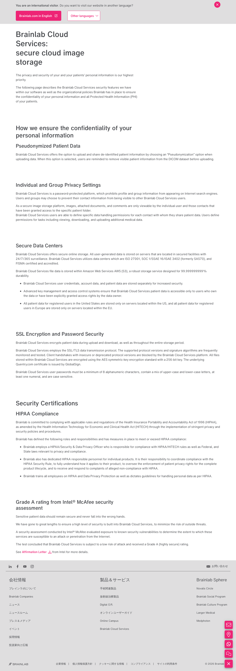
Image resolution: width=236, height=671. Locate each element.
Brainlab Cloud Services (114, 629)
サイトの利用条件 (167, 663)
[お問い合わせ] (217, 566)
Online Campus (109, 621)
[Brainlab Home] (18, 664)
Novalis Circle (205, 588)
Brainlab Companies (21, 596)
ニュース (14, 605)
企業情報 (61, 663)
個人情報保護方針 (82, 663)
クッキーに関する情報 (111, 663)
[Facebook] (17, 566)
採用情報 (14, 637)
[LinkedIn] (10, 566)
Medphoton (203, 621)
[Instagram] (32, 566)
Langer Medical (206, 613)
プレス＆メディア (20, 621)
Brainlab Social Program (211, 596)
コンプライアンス (141, 663)
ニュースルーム (18, 613)
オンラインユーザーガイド (116, 613)
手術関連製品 (108, 588)
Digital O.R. (106, 605)
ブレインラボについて (22, 588)
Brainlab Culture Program (212, 605)
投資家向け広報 (18, 645)
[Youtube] (25, 566)
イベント (14, 629)
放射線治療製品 (109, 596)
